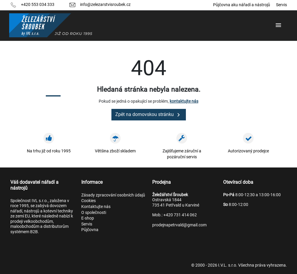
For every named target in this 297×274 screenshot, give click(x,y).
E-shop (87, 218)
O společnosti (93, 212)
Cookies (88, 200)
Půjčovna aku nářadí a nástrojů (241, 4)
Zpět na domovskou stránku (148, 114)
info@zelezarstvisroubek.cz (105, 4)
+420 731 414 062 (180, 214)
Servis (281, 4)
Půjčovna (89, 229)
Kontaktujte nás (96, 206)
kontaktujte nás (184, 101)
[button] (279, 25)
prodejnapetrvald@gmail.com (179, 225)
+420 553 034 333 (37, 4)
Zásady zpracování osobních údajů (113, 195)
